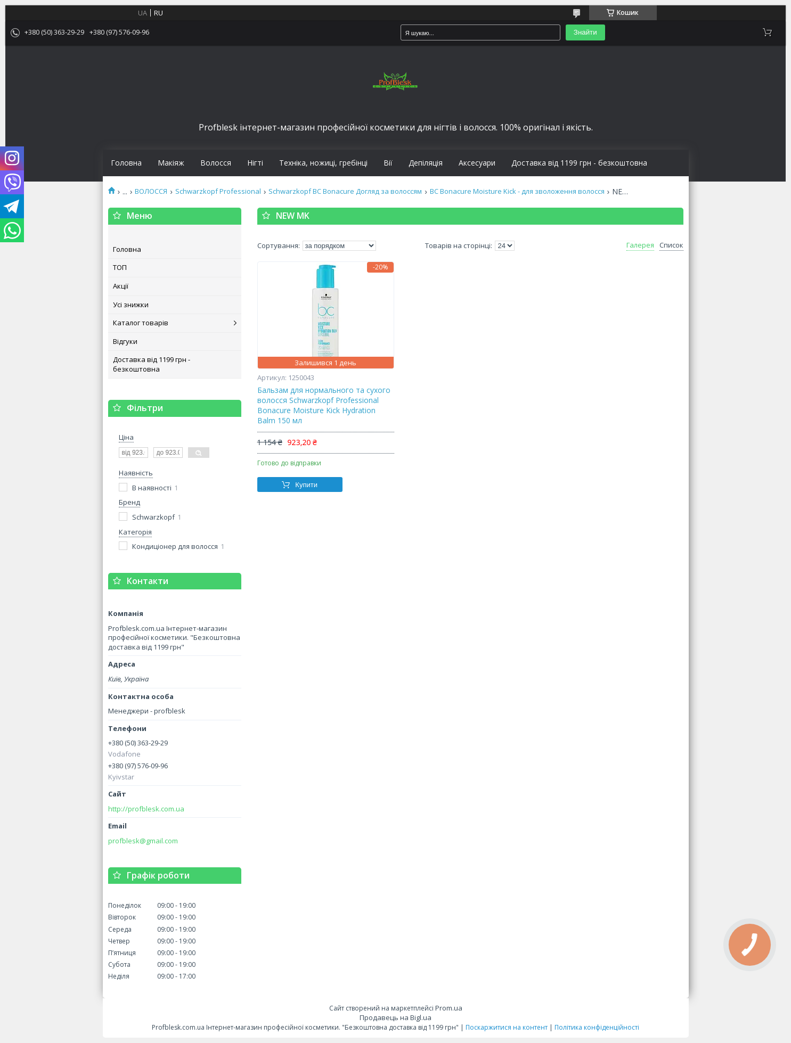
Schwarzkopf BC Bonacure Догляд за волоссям (345, 191)
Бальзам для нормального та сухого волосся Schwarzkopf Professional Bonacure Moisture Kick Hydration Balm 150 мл (323, 405)
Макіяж (171, 163)
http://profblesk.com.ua (146, 809)
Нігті (255, 163)
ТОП (120, 267)
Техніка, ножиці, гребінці (323, 163)
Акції (120, 286)
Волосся (215, 163)
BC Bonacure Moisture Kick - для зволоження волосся (517, 191)
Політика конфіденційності (596, 1027)
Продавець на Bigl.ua (395, 1017)
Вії (388, 163)
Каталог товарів (140, 322)
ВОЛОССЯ (151, 191)
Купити (306, 485)
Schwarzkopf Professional (218, 191)
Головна (126, 163)
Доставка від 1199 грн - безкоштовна (579, 163)
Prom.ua (448, 1008)
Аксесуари (477, 163)
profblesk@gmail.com (143, 840)
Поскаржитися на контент (507, 1027)
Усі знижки (131, 304)
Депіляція (426, 163)
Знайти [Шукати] (585, 32)
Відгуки (125, 341)
